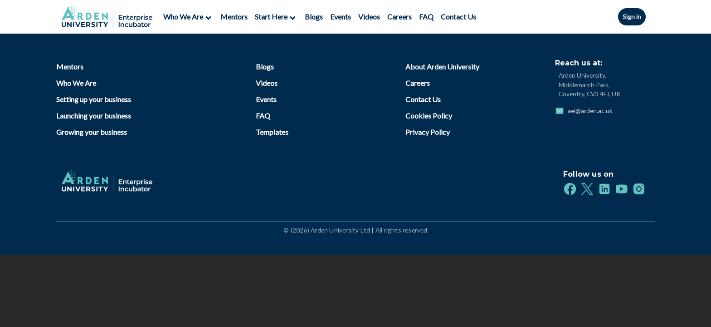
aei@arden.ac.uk (590, 110)
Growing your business (91, 132)
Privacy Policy (427, 132)
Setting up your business (93, 99)
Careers (399, 16)
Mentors (234, 16)
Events (340, 16)
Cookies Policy (428, 115)
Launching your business (93, 115)
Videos (369, 16)
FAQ (426, 16)
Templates (272, 132)
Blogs (314, 16)
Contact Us (458, 16)
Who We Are (76, 83)
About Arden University (442, 66)
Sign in (632, 16)
